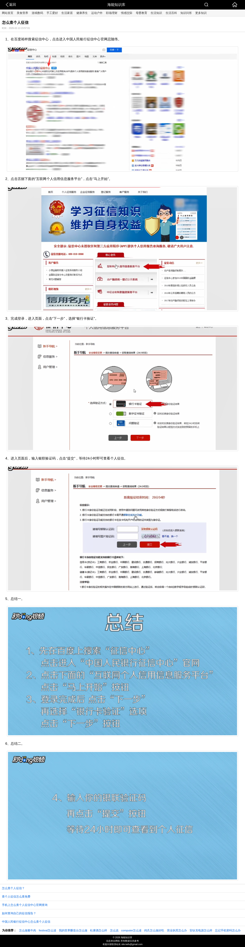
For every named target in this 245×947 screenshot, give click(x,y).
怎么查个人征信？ (13, 888)
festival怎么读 (47, 930)
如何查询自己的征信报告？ (19, 913)
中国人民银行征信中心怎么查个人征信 (26, 921)
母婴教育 (141, 12)
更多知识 (201, 12)
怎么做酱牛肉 (27, 930)
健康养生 (82, 12)
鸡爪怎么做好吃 (154, 930)
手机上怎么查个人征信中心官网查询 (24, 904)
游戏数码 (37, 12)
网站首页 (7, 12)
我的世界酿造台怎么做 (73, 930)
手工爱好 (52, 12)
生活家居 (67, 12)
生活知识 (156, 12)
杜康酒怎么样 (98, 930)
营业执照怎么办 (177, 930)
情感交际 (126, 12)
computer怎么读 (131, 930)
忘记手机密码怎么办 (228, 930)
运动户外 (97, 12)
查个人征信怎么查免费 (16, 896)
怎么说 (114, 930)
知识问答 (186, 12)
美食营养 (22, 12)
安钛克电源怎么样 (201, 930)
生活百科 (171, 12)
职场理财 (111, 12)
